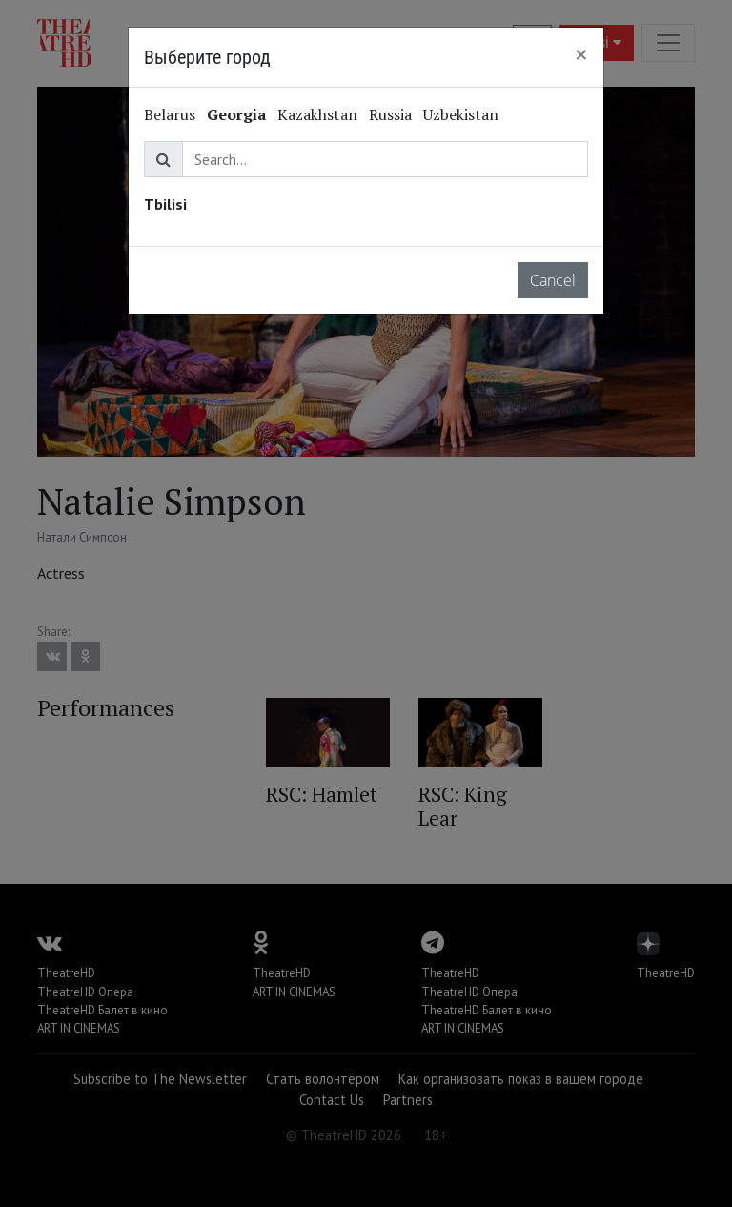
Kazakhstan (317, 114)
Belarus (169, 114)
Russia (390, 114)
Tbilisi (165, 204)
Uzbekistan (460, 114)
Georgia (236, 114)
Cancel (553, 280)
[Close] (581, 54)
